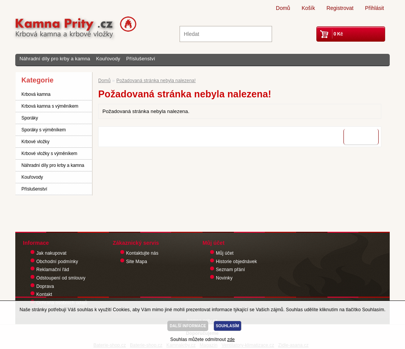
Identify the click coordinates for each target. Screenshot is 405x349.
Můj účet (224, 253)
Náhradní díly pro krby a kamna (54, 58)
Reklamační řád (52, 269)
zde (231, 339)
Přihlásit (374, 8)
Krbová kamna (35, 94)
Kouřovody (108, 58)
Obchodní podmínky (57, 261)
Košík (308, 8)
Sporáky (29, 118)
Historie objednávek (236, 261)
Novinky (224, 278)
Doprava (45, 286)
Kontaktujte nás (142, 253)
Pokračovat (361, 136)
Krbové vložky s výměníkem (49, 153)
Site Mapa (136, 261)
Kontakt (44, 294)
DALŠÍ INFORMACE (188, 326)
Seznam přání (230, 269)
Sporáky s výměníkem (43, 129)
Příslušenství (140, 58)
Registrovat (339, 8)
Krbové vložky (35, 141)
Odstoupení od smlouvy (61, 278)
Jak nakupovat (51, 253)
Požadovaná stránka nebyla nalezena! (156, 80)
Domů (283, 8)
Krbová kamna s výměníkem (49, 106)
